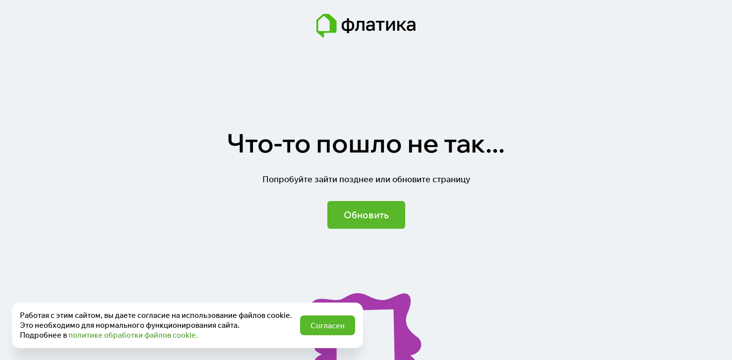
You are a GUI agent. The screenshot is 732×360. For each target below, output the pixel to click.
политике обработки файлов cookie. (133, 335)
